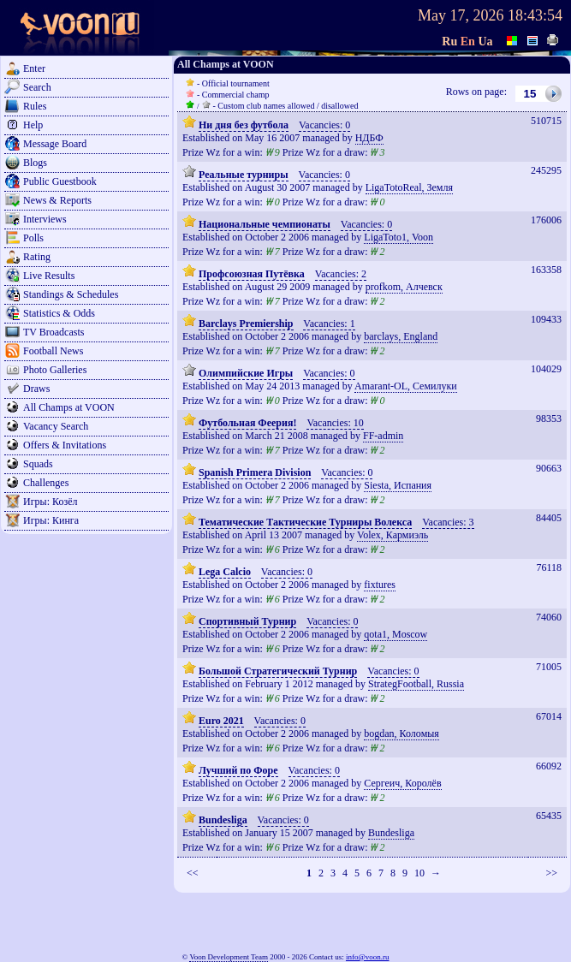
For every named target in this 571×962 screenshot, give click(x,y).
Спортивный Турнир (247, 621)
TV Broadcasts (53, 332)
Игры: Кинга (51, 520)
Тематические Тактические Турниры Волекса (305, 522)
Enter (34, 68)
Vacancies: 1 (328, 324)
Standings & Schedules (70, 294)
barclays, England (400, 336)
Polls (33, 238)
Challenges (45, 483)
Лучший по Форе (238, 770)
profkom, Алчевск (404, 287)
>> (551, 873)
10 (419, 873)
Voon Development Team (228, 957)
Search (37, 87)
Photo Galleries (54, 370)
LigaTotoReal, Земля (409, 187)
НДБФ (369, 138)
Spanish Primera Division (255, 472)
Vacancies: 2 (340, 274)
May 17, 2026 (461, 15)
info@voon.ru (368, 957)
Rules (34, 106)
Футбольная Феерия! (247, 423)
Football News (53, 351)
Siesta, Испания (397, 485)
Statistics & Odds (59, 313)
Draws (36, 389)
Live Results (48, 276)
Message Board (54, 144)
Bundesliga (223, 820)
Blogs (35, 163)
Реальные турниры (243, 175)
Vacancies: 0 (324, 125)
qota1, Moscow (395, 634)
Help (33, 125)
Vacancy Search (55, 426)
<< (193, 873)
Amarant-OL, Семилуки (405, 386)
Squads (38, 464)
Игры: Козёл (50, 502)
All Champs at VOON (69, 407)
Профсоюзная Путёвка (252, 274)
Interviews (45, 219)
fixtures (380, 585)
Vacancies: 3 (447, 522)
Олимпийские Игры (246, 373)
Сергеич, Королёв (402, 783)
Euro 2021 (221, 721)
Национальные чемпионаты (264, 224)
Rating (37, 257)
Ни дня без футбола (243, 125)
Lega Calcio (225, 572)
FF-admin (383, 436)
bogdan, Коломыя (401, 733)
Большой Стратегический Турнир (278, 671)
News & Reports (57, 200)
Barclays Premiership (246, 324)
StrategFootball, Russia (416, 684)
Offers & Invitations (64, 445)
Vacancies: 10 (334, 423)
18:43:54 (535, 15)
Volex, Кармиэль (392, 535)
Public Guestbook (60, 181)
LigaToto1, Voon (398, 237)
